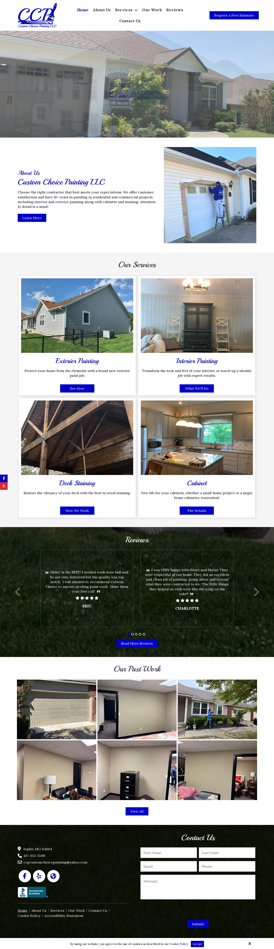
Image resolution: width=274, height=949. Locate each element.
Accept (197, 944)
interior (41, 202)
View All (137, 811)
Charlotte (187, 608)
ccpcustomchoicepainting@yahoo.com (55, 862)
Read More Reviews (137, 643)
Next (256, 594)
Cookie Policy (179, 944)
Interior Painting (196, 361)
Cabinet (197, 483)
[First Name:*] (168, 852)
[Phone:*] (227, 866)
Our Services (120, 95)
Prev (18, 594)
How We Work (77, 510)
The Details (196, 510)
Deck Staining (77, 483)
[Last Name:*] (227, 852)
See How (77, 388)
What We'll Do (197, 388)
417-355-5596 (34, 855)
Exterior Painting (77, 361)
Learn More (31, 218)
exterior (62, 202)
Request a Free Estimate (234, 15)
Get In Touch (152, 95)
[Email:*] (168, 866)
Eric (87, 606)
